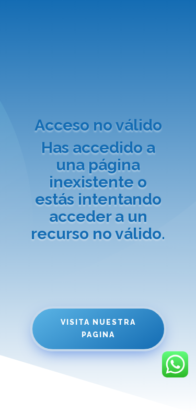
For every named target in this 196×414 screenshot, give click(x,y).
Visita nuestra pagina (98, 328)
